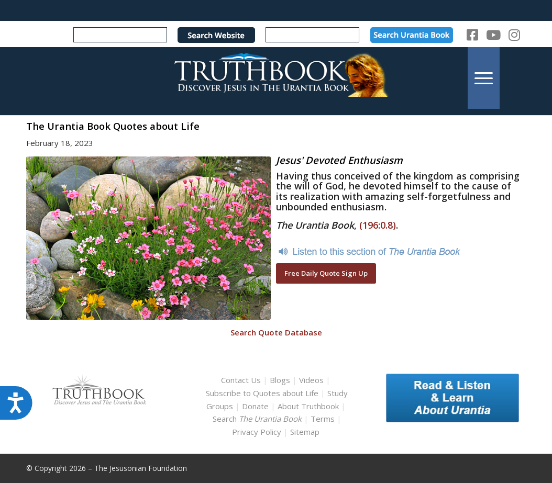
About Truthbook (308, 406)
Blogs (280, 380)
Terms (323, 418)
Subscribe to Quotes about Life (262, 393)
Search (258, 418)
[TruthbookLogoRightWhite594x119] (276, 78)
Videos (311, 380)
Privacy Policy (256, 431)
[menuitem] (484, 78)
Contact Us (241, 380)
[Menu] (484, 78)
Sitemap (304, 431)
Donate (255, 406)
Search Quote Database (276, 332)
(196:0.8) (377, 225)
